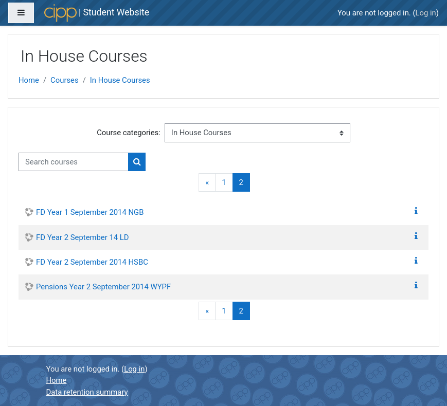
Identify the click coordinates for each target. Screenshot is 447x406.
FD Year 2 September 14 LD (82, 237)
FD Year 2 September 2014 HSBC (92, 262)
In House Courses (120, 80)
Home (29, 80)
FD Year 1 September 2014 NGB (90, 212)
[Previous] (207, 182)
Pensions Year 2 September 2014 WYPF (103, 286)
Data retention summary (87, 392)
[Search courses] (74, 162)
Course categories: (128, 132)
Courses (64, 80)
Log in (426, 12)
